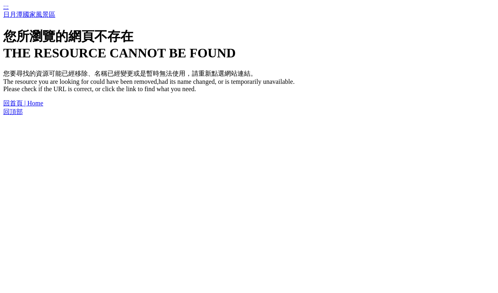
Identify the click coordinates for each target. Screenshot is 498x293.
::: (6, 6)
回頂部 (13, 111)
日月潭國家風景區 (29, 14)
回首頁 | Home (23, 103)
